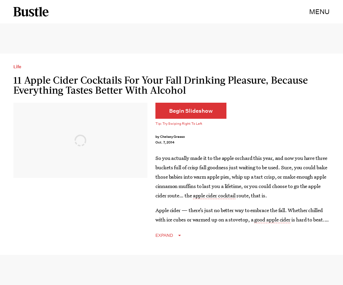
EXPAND (164, 235)
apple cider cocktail (214, 195)
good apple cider (272, 219)
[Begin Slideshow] (190, 111)
